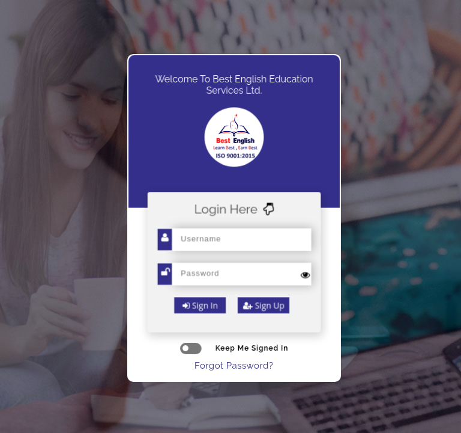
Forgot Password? (233, 365)
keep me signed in (234, 348)
